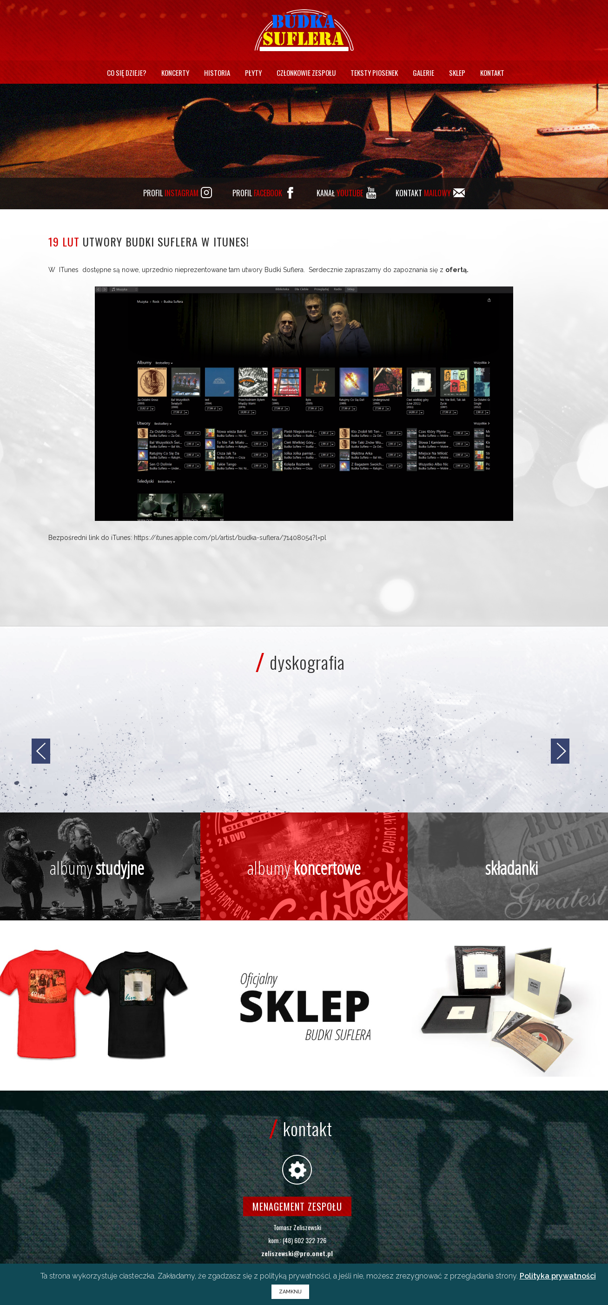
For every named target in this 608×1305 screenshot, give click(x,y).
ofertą (456, 269)
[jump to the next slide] (560, 751)
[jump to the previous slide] (41, 751)
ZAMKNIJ (290, 1292)
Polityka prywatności (558, 1276)
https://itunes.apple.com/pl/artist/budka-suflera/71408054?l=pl (230, 537)
